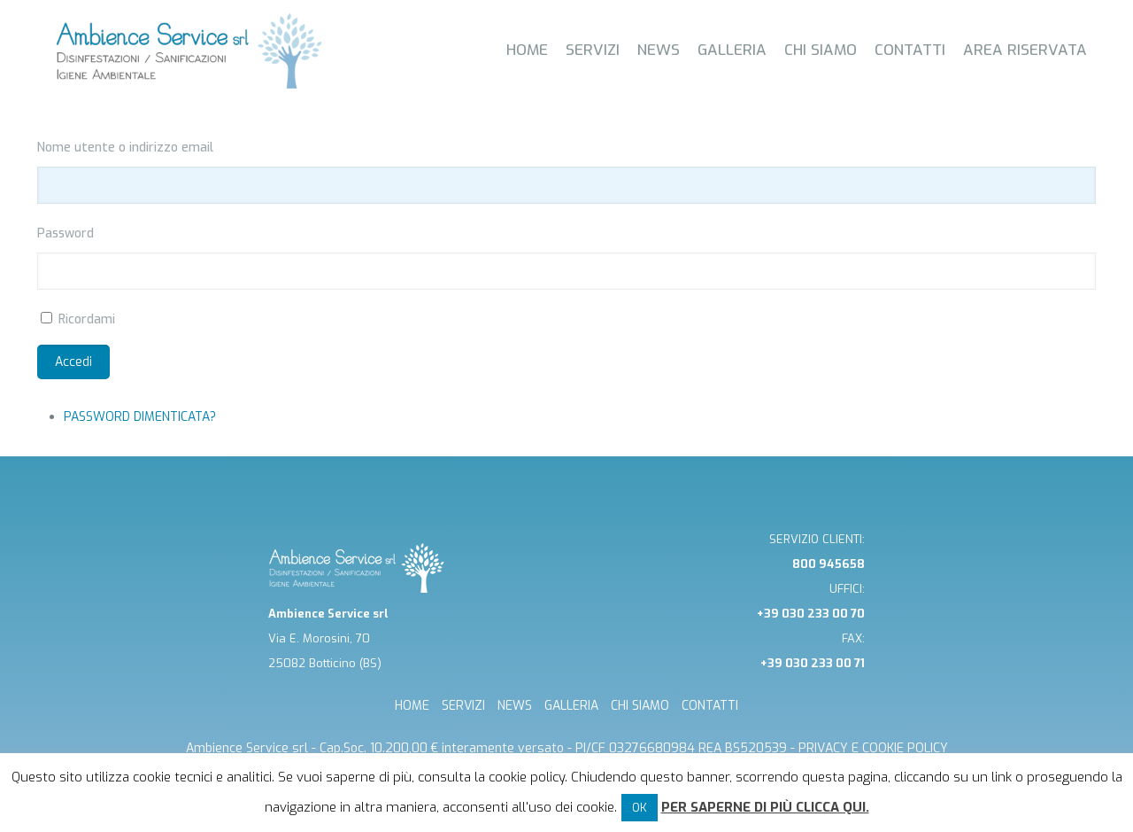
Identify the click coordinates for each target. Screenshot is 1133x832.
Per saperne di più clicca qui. (765, 807)
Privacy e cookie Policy (873, 748)
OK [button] (639, 807)
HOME (412, 705)
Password (65, 233)
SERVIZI (463, 705)
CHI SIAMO (640, 705)
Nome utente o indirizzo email (125, 147)
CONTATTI (710, 705)
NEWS (514, 705)
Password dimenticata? (140, 416)
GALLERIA (571, 705)
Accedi (73, 362)
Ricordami (86, 319)
